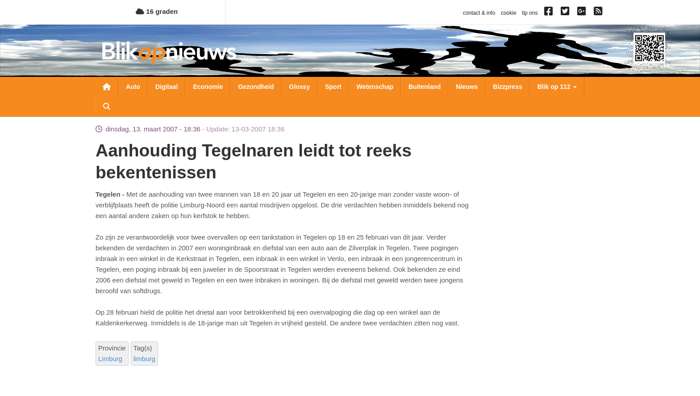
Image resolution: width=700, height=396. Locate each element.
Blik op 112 (557, 86)
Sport (333, 86)
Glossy (299, 86)
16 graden (157, 11)
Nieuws (467, 86)
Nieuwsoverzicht (107, 87)
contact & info (479, 13)
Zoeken (106, 106)
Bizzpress (507, 86)
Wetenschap (375, 86)
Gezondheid (256, 86)
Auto (133, 86)
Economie (208, 86)
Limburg (110, 358)
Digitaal (166, 86)
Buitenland (424, 86)
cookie (509, 13)
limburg (144, 358)
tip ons (530, 13)
